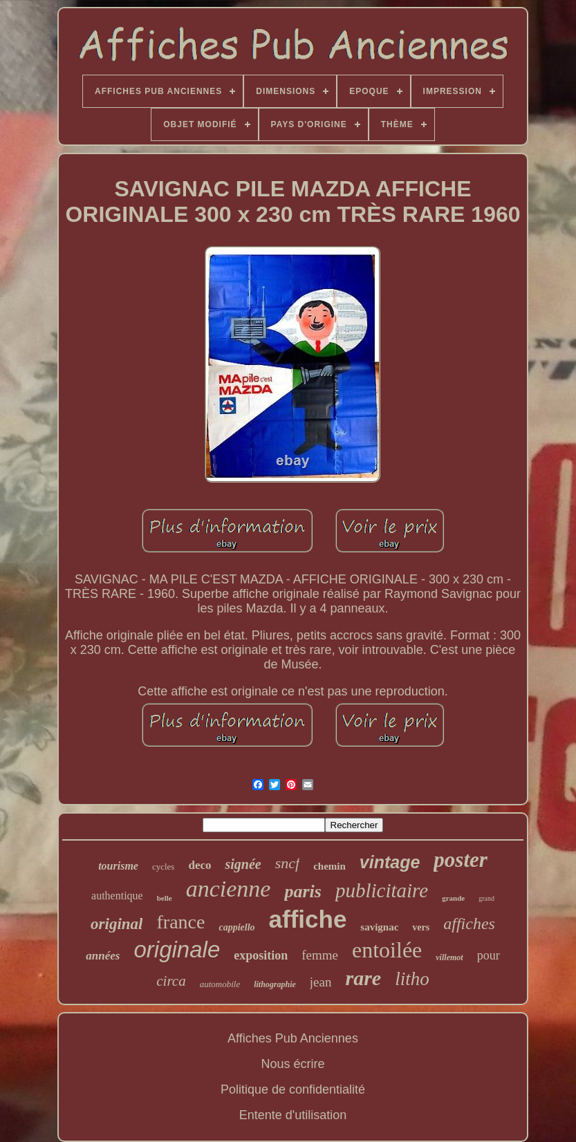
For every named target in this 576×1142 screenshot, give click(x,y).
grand (486, 898)
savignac (379, 927)
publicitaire (381, 890)
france (180, 922)
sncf (287, 863)
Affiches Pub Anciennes (292, 1038)
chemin (329, 866)
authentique (117, 895)
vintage (390, 862)
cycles (163, 866)
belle (164, 898)
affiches (469, 924)
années (103, 955)
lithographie (275, 984)
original (116, 924)
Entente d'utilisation (293, 1115)
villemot (449, 957)
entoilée (387, 949)
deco (199, 865)
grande (453, 898)
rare (364, 977)
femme (319, 955)
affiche (308, 919)
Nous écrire (292, 1064)
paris (302, 891)
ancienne (228, 888)
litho (412, 978)
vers (420, 927)
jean (321, 982)
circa (170, 981)
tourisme (118, 866)
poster (460, 860)
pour (488, 955)
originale (176, 949)
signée (243, 864)
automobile (220, 984)
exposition (261, 955)
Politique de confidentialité (293, 1089)
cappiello (236, 927)
